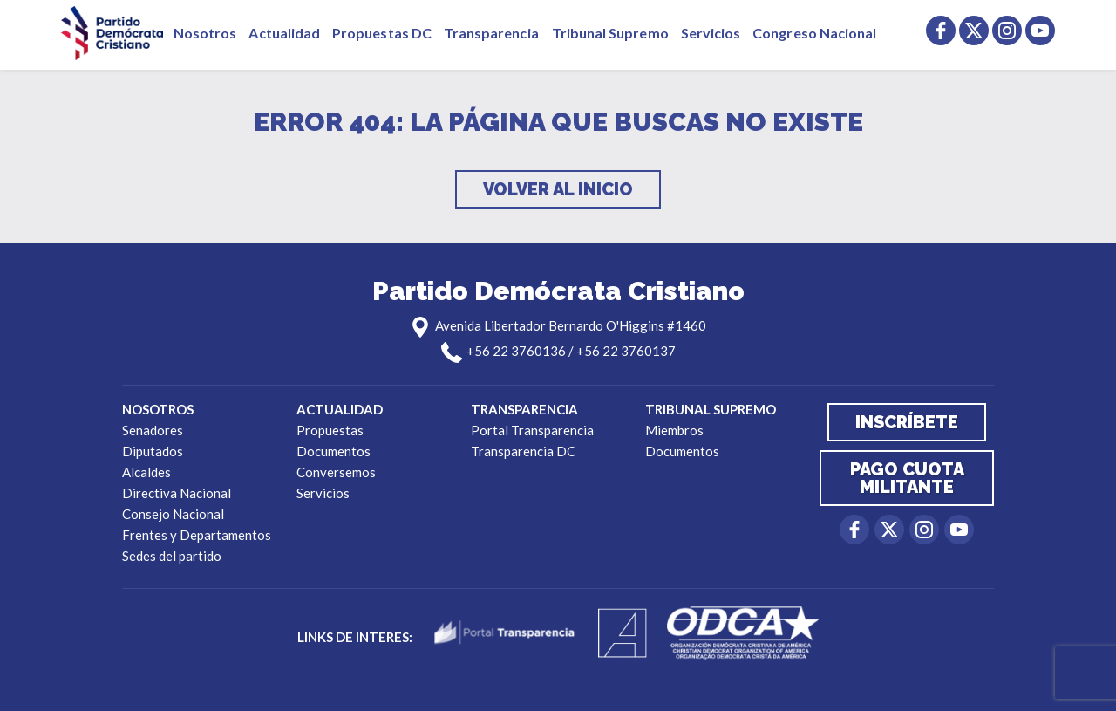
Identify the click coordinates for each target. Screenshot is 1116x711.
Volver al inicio (558, 189)
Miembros (674, 430)
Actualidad (284, 32)
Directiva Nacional (176, 493)
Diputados (152, 451)
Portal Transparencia (532, 430)
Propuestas (330, 430)
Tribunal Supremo (610, 32)
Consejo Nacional (173, 514)
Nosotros (205, 32)
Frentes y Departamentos (196, 535)
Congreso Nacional (814, 32)
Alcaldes (146, 472)
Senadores (152, 430)
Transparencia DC (523, 451)
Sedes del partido (171, 556)
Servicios (711, 32)
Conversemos (336, 472)
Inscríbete (906, 422)
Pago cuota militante (907, 478)
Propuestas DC (382, 32)
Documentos (333, 451)
